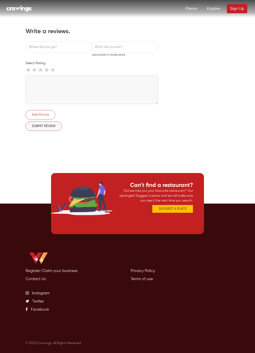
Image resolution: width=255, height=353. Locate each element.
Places (191, 8)
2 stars (35, 70)
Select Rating (35, 63)
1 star (29, 70)
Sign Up (237, 8)
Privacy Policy (143, 271)
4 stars (47, 70)
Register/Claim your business (52, 271)
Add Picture (40, 114)
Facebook (37, 309)
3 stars (41, 70)
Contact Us (36, 279)
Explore (213, 8)
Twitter (35, 301)
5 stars (53, 70)
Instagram (38, 293)
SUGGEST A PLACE (173, 208)
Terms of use (142, 279)
